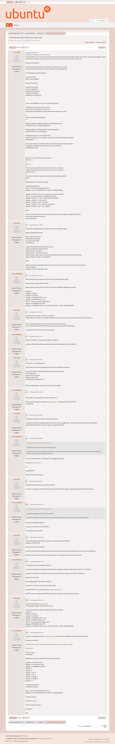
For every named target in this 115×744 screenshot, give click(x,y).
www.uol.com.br (52, 402)
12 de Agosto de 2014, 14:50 (36, 359)
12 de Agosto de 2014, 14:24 (36, 312)
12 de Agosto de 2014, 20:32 (36, 632)
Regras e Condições (94, 741)
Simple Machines (22, 741)
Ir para (80, 726)
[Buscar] (97, 20)
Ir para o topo (13, 717)
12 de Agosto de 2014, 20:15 (36, 537)
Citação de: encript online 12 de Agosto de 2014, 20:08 (40, 509)
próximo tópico (101, 42)
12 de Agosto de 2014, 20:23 (36, 600)
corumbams (17, 274)
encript (17, 52)
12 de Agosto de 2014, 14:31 (36, 336)
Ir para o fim (12, 47)
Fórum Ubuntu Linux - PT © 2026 (99, 739)
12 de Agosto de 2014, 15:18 (36, 392)
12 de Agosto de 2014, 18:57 (36, 415)
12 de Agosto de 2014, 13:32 (36, 224)
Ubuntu (39, 738)
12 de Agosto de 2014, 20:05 (36, 438)
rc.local (29, 164)
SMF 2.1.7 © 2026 (11, 741)
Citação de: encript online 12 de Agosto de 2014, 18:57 (40, 443)
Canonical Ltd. (47, 738)
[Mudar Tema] (29, 2)
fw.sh (31, 648)
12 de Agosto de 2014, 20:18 (36, 561)
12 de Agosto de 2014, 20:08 (36, 481)
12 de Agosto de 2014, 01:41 (32, 52)
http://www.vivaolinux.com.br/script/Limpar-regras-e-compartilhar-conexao (49, 644)
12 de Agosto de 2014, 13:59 (36, 275)
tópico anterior (90, 42)
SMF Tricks (23, 736)
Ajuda (86, 741)
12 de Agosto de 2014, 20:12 (36, 504)
